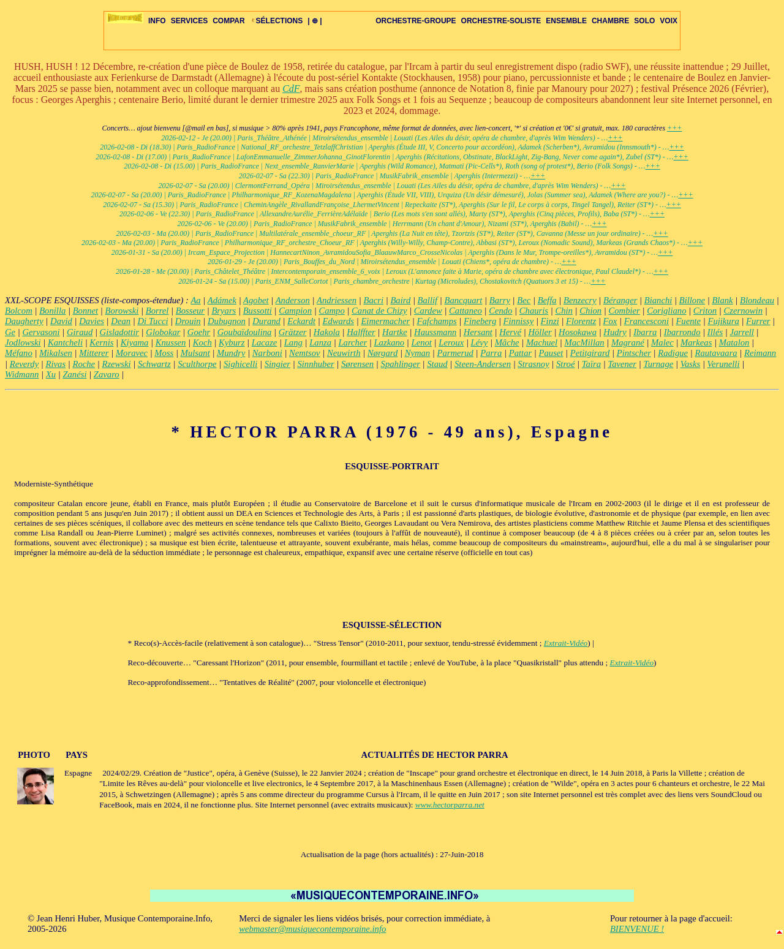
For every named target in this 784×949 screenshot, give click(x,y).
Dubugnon (227, 321)
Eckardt (301, 321)
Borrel (157, 311)
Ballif (428, 300)
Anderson (293, 300)
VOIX (668, 21)
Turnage (658, 364)
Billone (692, 300)
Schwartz (154, 364)
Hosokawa (578, 332)
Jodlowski (23, 342)
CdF (291, 88)
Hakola (327, 332)
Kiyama (135, 342)
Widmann (22, 374)
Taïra (591, 364)
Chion (590, 311)
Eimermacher (385, 321)
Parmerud (455, 353)
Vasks (690, 364)
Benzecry (580, 300)
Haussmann (435, 332)
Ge (10, 332)
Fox (610, 321)
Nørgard (383, 353)
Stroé (565, 364)
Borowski (122, 311)
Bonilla (52, 311)
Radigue (673, 353)
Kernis (101, 342)
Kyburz (231, 342)
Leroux (451, 342)
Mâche (507, 342)
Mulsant (195, 353)
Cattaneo (465, 311)
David (61, 321)
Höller (539, 332)
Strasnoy (533, 364)
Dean (120, 321)
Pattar (520, 353)
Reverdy (24, 364)
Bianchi (658, 300)
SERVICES (189, 21)
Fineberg (480, 321)
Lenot (422, 342)
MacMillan (585, 342)
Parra (491, 353)
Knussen (171, 342)
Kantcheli (65, 342)
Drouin (188, 321)
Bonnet (86, 311)
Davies (91, 321)
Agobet (256, 300)
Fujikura (723, 321)
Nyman (418, 353)
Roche (83, 364)
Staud (437, 364)
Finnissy (518, 321)
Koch (202, 342)
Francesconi (646, 321)
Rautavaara (716, 353)
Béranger (620, 300)
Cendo (500, 311)
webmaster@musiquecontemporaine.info (312, 929)
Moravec (132, 353)
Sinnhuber (315, 364)
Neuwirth (344, 353)
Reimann (760, 353)
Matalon (734, 342)
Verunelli (723, 364)
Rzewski (116, 364)
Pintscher (634, 353)
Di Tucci (152, 321)
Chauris (533, 311)
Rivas (56, 364)
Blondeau (757, 300)
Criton (705, 311)
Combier (624, 311)
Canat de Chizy (379, 311)
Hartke (394, 332)
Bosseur (190, 311)
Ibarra (645, 332)
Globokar (163, 332)
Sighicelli (240, 364)
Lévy (479, 342)
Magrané (627, 342)
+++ (674, 128)
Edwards (338, 321)
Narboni (267, 353)
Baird (400, 300)
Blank (722, 300)
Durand (266, 321)
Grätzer (293, 332)
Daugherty (24, 321)
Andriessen (336, 300)
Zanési (74, 374)
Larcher (352, 342)
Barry (499, 300)
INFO (157, 21)
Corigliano (666, 311)
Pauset (551, 353)
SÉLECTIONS (276, 21)
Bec (523, 300)
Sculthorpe (197, 364)
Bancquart (464, 300)
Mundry (231, 353)
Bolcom (18, 311)
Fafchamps (437, 321)
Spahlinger (400, 364)
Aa (195, 300)
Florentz (581, 321)
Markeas (696, 342)
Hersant (478, 332)
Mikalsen (55, 353)
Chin (564, 311)
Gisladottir (119, 332)
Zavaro (106, 374)
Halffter (361, 332)
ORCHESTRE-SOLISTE (501, 21)
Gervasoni (40, 332)
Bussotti (257, 311)
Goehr (198, 332)
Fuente (688, 321)
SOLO (644, 21)
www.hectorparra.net (449, 804)
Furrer (758, 321)
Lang (293, 342)
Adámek (222, 300)
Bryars (223, 311)
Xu (51, 374)
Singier (277, 364)
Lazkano (389, 342)
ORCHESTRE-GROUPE (415, 21)
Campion (295, 311)
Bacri (373, 300)
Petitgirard (590, 353)
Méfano (18, 353)
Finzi (550, 321)
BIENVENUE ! (637, 929)
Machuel (541, 342)
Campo (331, 311)
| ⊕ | (314, 21)
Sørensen (357, 364)
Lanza (320, 342)
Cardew (428, 311)
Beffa (547, 300)
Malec (662, 342)
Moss (163, 353)
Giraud (79, 332)
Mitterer (93, 353)
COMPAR (228, 21)
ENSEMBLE (566, 21)
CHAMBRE (610, 21)
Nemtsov (304, 353)
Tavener (622, 364)
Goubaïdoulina (244, 332)
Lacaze (264, 342)
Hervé (510, 332)
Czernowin (743, 311)
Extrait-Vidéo (566, 643)
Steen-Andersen (482, 364)
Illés (715, 332)
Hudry (614, 332)
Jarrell (741, 332)
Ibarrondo (682, 332)
